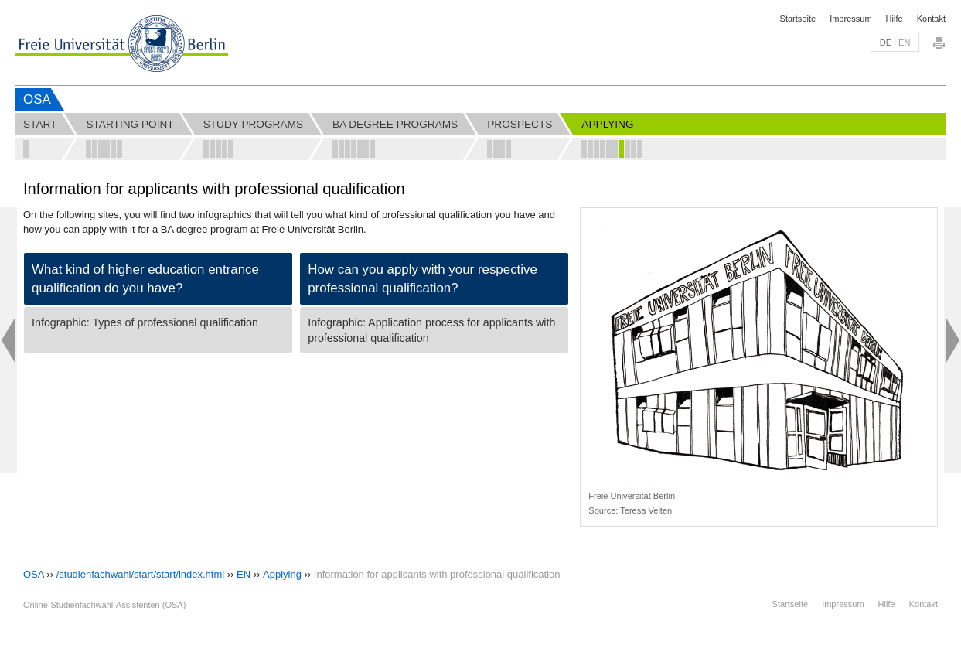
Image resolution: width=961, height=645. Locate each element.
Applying (282, 574)
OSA (37, 99)
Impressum (850, 18)
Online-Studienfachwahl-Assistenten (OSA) (104, 604)
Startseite (798, 18)
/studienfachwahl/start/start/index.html (140, 574)
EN (243, 574)
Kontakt (931, 18)
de (885, 42)
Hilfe (894, 18)
